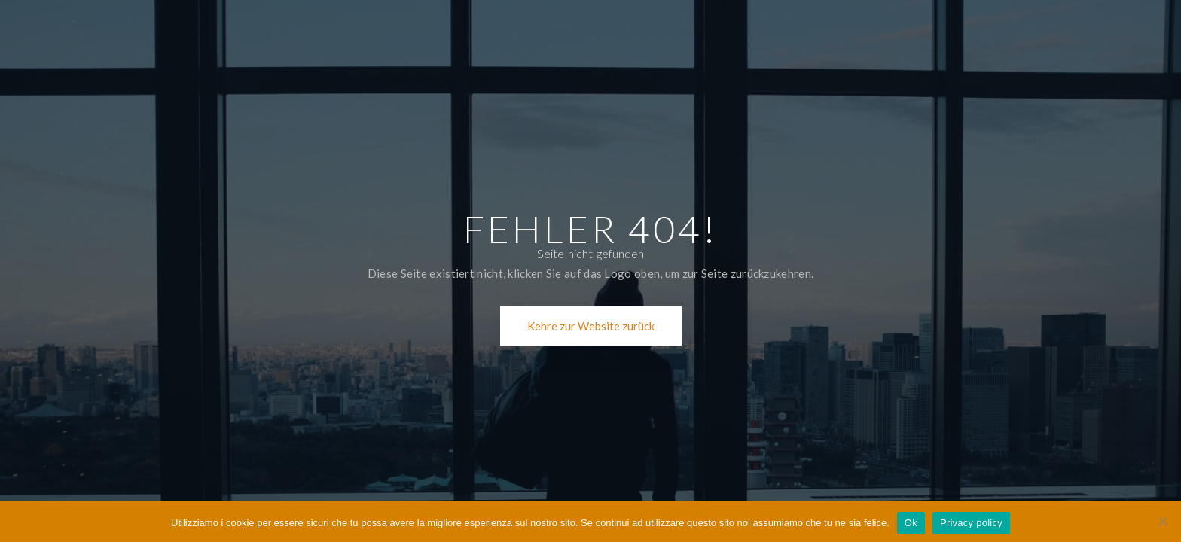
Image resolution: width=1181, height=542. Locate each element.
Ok (911, 522)
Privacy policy (971, 522)
